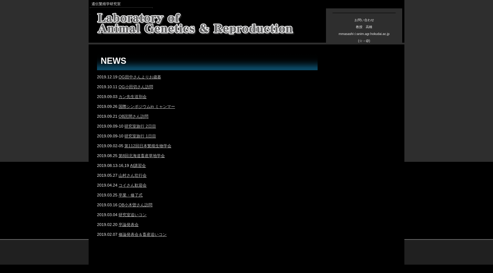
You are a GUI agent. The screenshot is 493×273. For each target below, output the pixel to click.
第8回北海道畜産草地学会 (142, 155)
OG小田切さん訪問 (136, 87)
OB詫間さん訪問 (133, 116)
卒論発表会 (129, 224)
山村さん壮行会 (133, 175)
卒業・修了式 (131, 195)
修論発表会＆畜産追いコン (143, 234)
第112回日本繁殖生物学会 (147, 146)
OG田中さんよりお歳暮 (140, 77)
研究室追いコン (133, 214)
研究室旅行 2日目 (140, 126)
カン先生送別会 (133, 96)
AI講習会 (138, 165)
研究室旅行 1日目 (140, 136)
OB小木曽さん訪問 (135, 205)
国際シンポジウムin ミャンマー (147, 106)
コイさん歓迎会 (133, 185)
